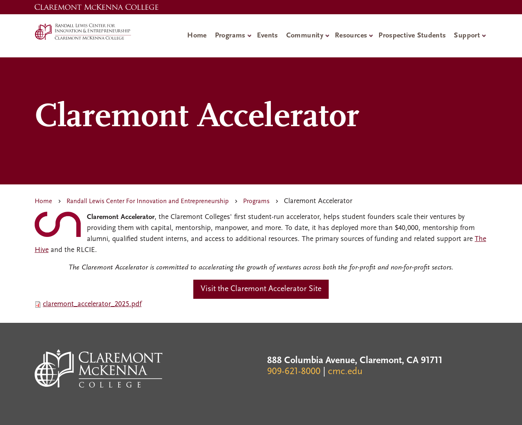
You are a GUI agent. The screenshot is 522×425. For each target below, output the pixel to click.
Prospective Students (412, 35)
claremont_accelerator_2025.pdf (92, 304)
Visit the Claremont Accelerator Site (261, 289)
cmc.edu (345, 372)
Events (267, 35)
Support (467, 35)
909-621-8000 (294, 372)
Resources (351, 35)
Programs (230, 35)
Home (196, 35)
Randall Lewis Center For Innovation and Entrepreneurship (147, 201)
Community (304, 35)
